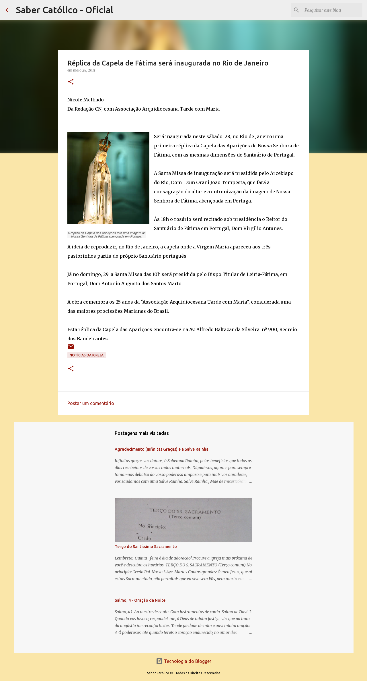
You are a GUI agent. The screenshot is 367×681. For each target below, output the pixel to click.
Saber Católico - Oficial (64, 10)
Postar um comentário (90, 403)
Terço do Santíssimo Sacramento (146, 546)
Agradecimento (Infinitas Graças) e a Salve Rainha (161, 449)
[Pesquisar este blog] (332, 10)
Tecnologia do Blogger (183, 661)
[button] (70, 82)
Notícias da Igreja (87, 355)
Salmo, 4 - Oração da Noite (140, 600)
